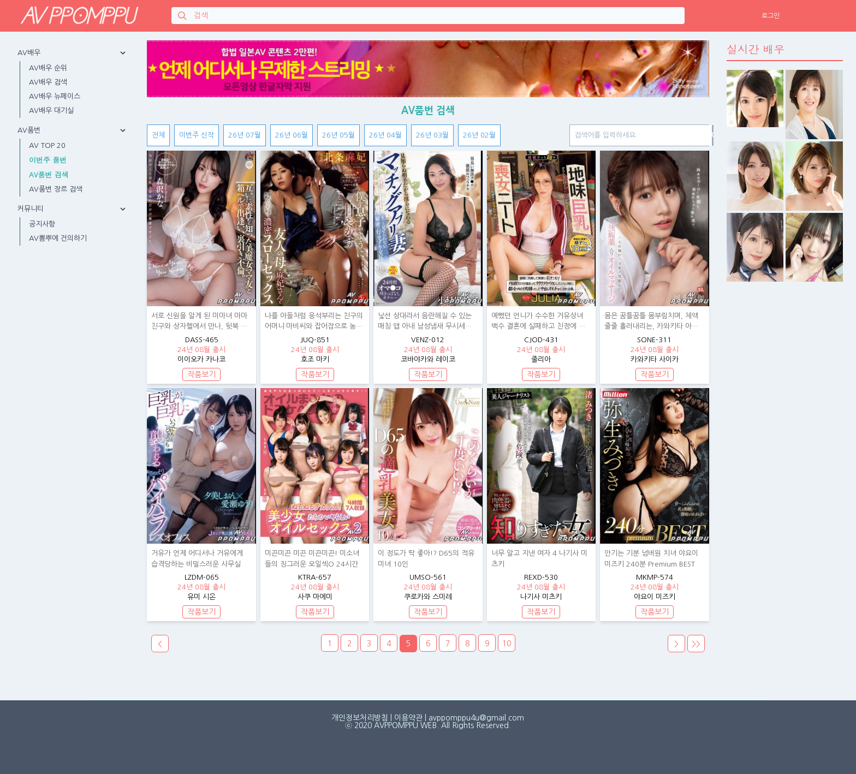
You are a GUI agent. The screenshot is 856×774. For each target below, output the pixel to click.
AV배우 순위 (48, 68)
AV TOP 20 (47, 145)
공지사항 (42, 224)
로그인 (771, 16)
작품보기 (201, 374)
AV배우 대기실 (51, 110)
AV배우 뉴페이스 (54, 96)
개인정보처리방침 (359, 718)
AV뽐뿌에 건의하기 (58, 238)
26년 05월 (338, 135)
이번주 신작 (196, 135)
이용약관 (408, 718)
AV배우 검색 (48, 82)
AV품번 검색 (49, 174)
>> (696, 644)
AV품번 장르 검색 (55, 189)
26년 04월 (385, 135)
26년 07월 (244, 135)
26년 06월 (291, 135)
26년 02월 (479, 135)
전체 (158, 135)
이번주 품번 (48, 159)
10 (506, 643)
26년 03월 (432, 135)
